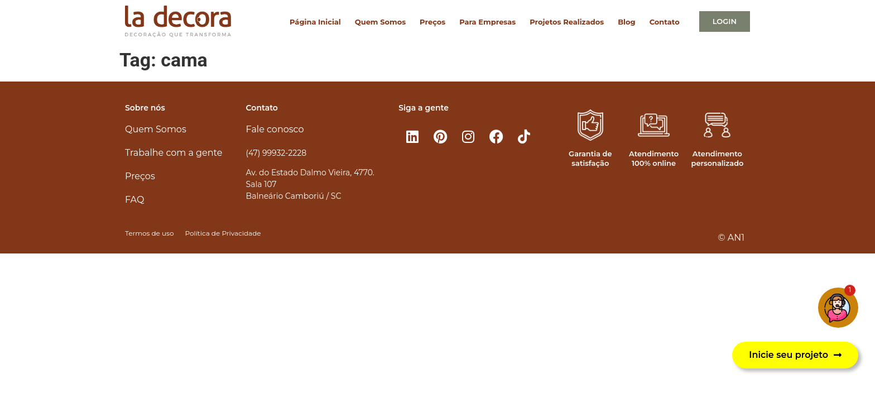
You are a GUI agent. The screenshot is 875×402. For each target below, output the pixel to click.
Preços (432, 21)
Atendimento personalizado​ (717, 158)
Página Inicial (315, 21)
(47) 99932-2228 (276, 153)
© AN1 (731, 237)
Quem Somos (380, 21)
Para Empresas (487, 21)
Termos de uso (149, 233)
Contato (665, 21)
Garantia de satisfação (590, 158)
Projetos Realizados (567, 21)
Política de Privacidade (223, 233)
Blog (626, 21)
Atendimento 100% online (654, 158)
